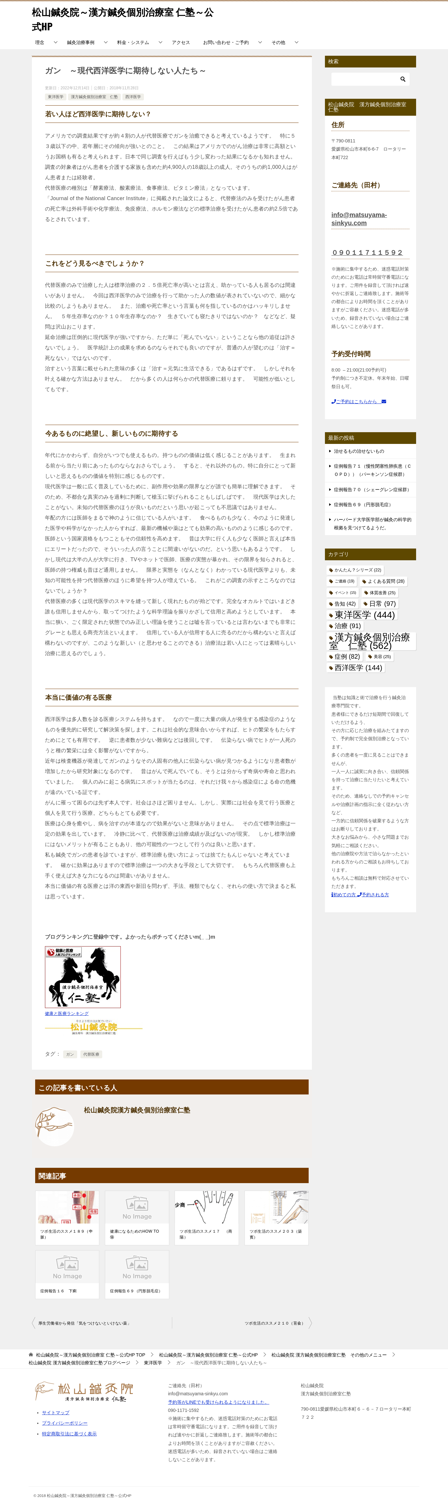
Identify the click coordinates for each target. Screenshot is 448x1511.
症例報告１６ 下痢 (58, 1291)
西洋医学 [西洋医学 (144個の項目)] (358, 668)
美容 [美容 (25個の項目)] (382, 656)
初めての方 (344, 894)
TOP (90, 1354)
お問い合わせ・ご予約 (226, 42)
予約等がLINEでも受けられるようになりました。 (218, 1402)
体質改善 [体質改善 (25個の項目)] (383, 592)
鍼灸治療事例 (80, 42)
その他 (278, 42)
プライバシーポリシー (65, 1423)
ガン (70, 1054)
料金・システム (133, 42)
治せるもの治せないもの (359, 451)
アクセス (181, 42)
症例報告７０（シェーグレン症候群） (373, 489)
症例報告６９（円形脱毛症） (136, 1291)
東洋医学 (55, 97)
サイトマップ (55, 1412)
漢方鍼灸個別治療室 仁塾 (94, 97)
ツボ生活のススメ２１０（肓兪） (275, 1323)
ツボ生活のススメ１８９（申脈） (66, 1234)
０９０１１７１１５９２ (367, 252)
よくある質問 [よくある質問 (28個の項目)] (386, 581)
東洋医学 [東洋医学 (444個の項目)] (365, 615)
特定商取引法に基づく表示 (69, 1433)
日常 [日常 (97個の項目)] (382, 603)
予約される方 (373, 894)
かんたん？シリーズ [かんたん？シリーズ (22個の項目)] (358, 570)
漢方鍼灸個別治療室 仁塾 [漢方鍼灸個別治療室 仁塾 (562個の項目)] (369, 641)
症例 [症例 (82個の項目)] (347, 656)
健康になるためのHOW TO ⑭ (136, 1234)
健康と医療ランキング (67, 1013)
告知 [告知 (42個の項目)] (345, 604)
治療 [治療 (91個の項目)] (348, 625)
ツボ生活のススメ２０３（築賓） (276, 1234)
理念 (39, 42)
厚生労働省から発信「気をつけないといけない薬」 (84, 1323)
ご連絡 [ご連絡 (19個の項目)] (344, 581)
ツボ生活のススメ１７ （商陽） (206, 1234)
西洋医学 (133, 97)
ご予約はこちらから (358, 401)
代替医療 (91, 1054)
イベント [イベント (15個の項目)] (345, 592)
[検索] (370, 79)
